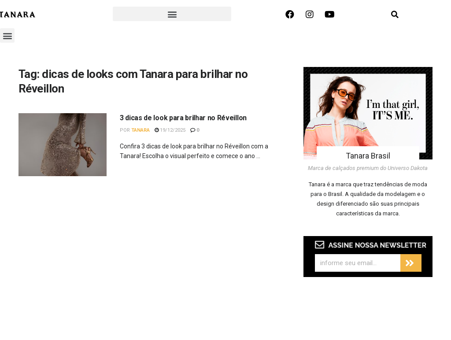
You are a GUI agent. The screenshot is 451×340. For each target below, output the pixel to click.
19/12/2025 (170, 130)
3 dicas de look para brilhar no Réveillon (183, 118)
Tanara (140, 130)
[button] (172, 14)
